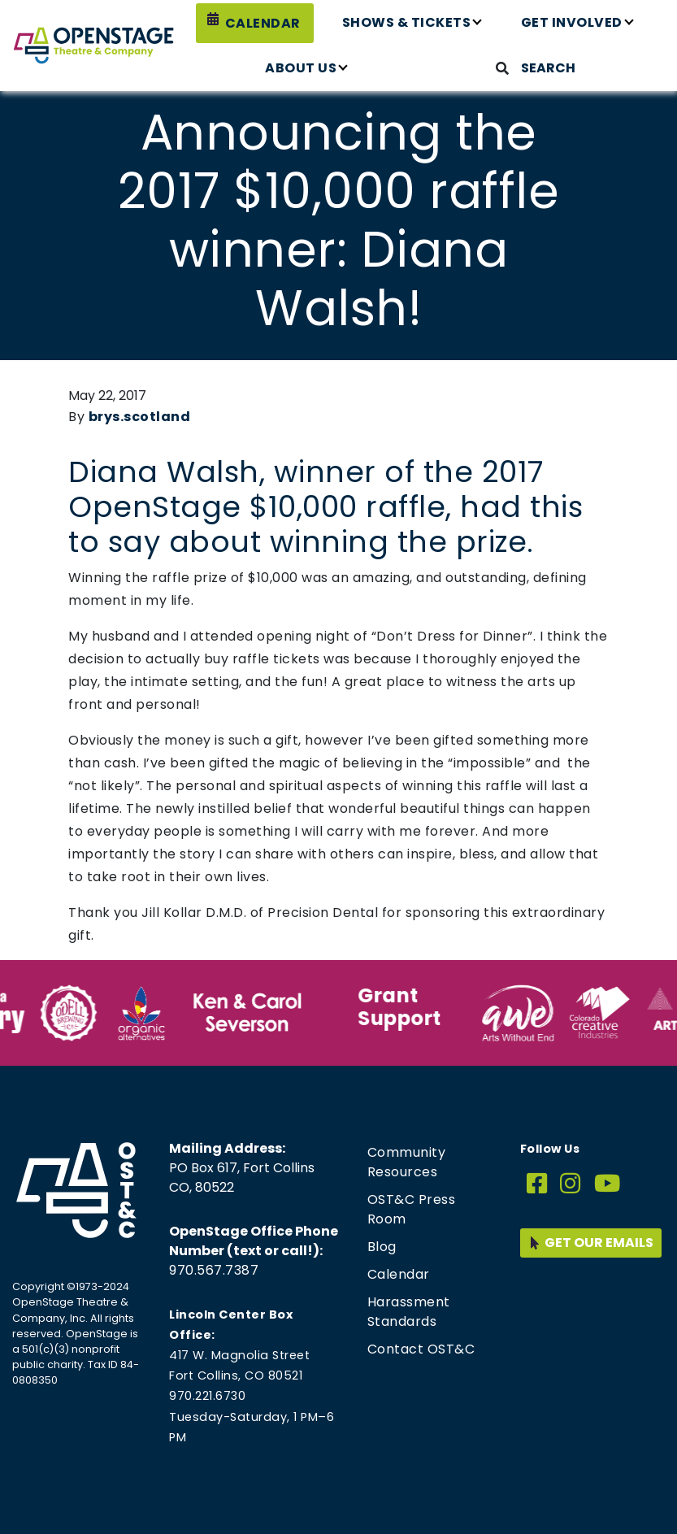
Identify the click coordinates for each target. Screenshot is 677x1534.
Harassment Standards (408, 1312)
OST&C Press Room (411, 1209)
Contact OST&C (421, 1349)
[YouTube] (607, 1184)
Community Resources (406, 1162)
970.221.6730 (207, 1396)
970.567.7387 (213, 1270)
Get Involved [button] (572, 22)
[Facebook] (537, 1184)
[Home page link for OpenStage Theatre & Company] (93, 45)
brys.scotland (140, 416)
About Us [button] (300, 68)
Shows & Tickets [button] (406, 22)
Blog (382, 1246)
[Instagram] (570, 1184)
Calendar (263, 23)
